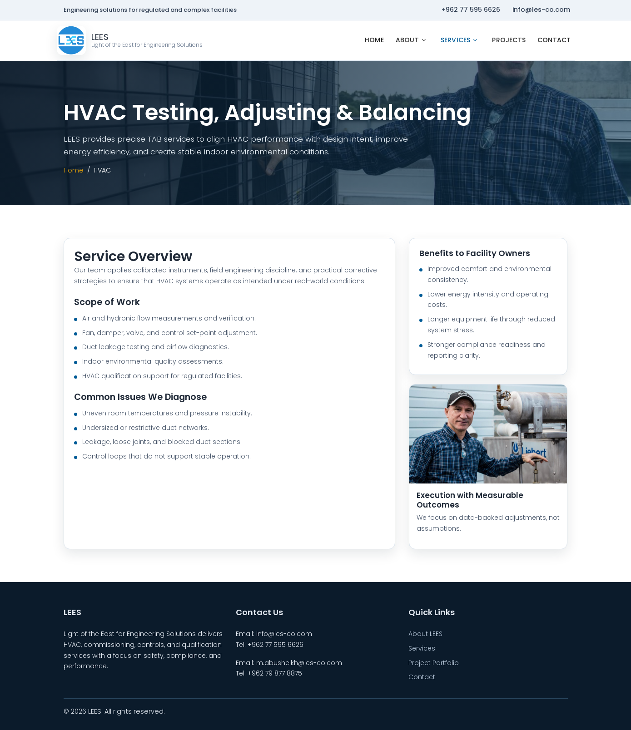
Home (374, 39)
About (407, 39)
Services (456, 39)
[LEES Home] (130, 40)
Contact (554, 39)
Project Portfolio (433, 662)
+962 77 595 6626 (471, 9)
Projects (509, 39)
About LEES (425, 633)
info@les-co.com (541, 9)
